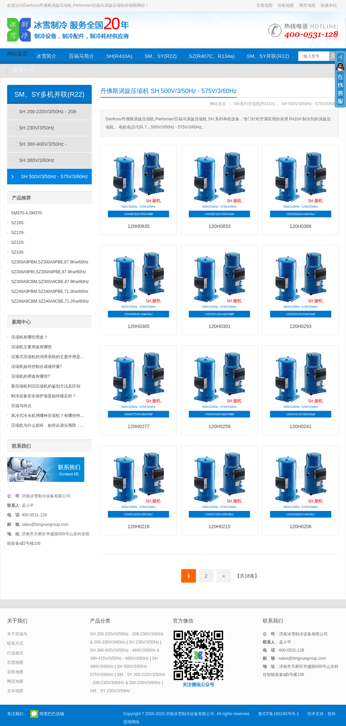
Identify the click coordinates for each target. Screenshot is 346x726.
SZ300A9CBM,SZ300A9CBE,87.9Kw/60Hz (50, 281)
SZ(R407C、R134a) (212, 56)
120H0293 (300, 326)
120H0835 (139, 226)
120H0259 (220, 426)
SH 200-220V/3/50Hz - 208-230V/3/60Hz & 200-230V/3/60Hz (42, 114)
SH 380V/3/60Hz (36, 160)
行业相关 (15, 653)
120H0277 (139, 426)
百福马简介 (81, 56)
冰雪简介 (46, 56)
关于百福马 (17, 634)
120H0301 (220, 326)
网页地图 (307, 5)
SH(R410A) (119, 56)
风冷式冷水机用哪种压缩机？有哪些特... (47, 415)
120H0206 (300, 526)
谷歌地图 (286, 5)
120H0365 (139, 326)
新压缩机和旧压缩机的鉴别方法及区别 (45, 386)
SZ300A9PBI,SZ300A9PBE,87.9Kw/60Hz (48, 272)
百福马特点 (21, 405)
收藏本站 (329, 5)
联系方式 (23, 70)
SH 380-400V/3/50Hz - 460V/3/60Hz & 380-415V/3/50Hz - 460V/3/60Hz (44, 146)
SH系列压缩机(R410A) (254, 103)
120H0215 (220, 526)
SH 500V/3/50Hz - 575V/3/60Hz (310, 103)
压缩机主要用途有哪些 (31, 347)
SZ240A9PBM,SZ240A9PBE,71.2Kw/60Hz (49, 291)
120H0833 (220, 226)
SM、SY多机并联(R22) (50, 94)
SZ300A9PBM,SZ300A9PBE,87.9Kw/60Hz (49, 262)
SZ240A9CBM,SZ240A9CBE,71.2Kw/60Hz (50, 301)
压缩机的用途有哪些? (30, 376)
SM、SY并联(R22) (268, 56)
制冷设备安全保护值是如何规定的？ (43, 396)
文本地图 (15, 690)
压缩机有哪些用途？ (29, 337)
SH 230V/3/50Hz (36, 128)
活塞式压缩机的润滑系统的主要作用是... (47, 356)
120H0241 (300, 426)
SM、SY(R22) (161, 56)
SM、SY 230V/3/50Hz (110, 690)
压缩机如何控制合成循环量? (36, 366)
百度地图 (264, 5)
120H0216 (139, 526)
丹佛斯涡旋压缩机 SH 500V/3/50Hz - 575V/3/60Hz (168, 91)
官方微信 (34, 714)
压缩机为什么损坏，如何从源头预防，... (47, 425)
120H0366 (300, 226)
